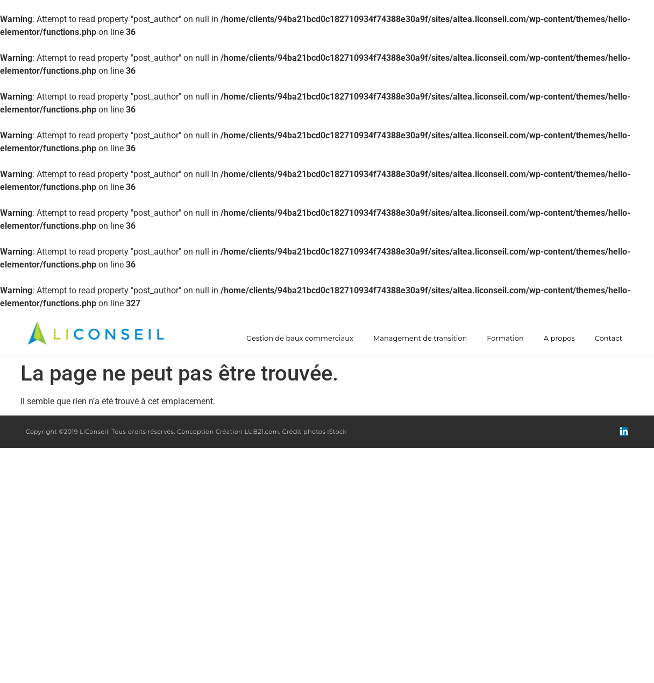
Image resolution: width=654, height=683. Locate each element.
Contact (608, 338)
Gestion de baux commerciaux (299, 338)
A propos (559, 338)
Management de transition (420, 338)
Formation (505, 338)
